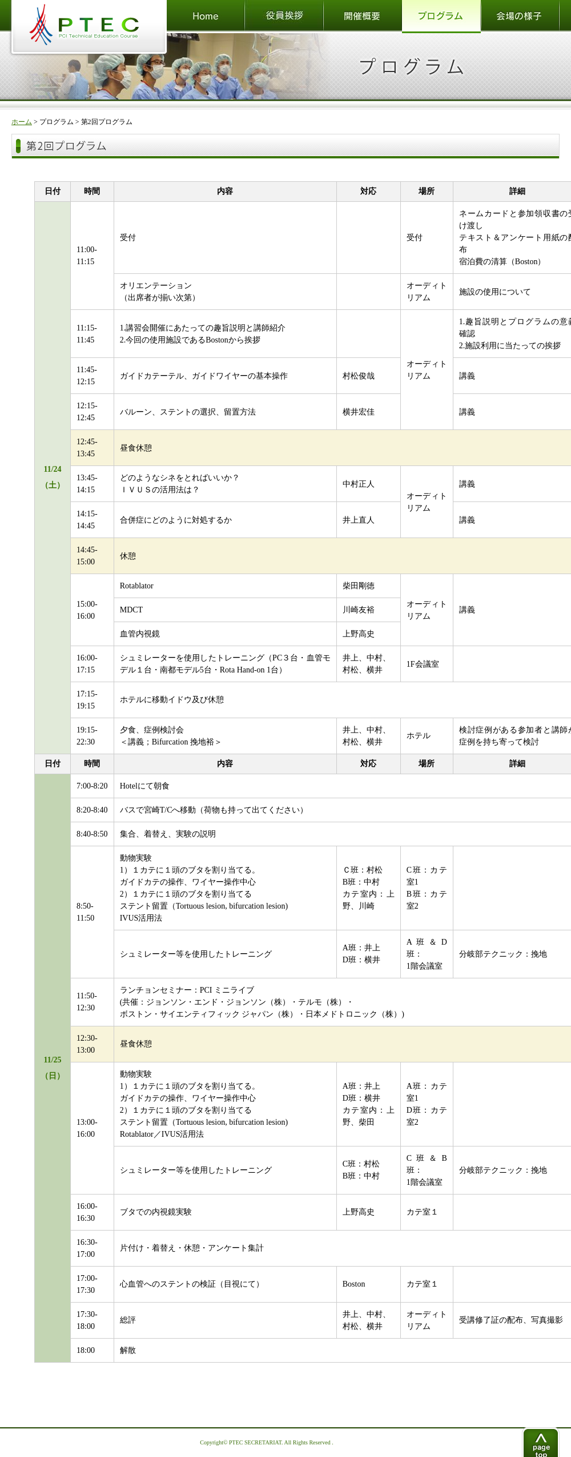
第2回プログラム (106, 122)
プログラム (56, 122)
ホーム (21, 122)
